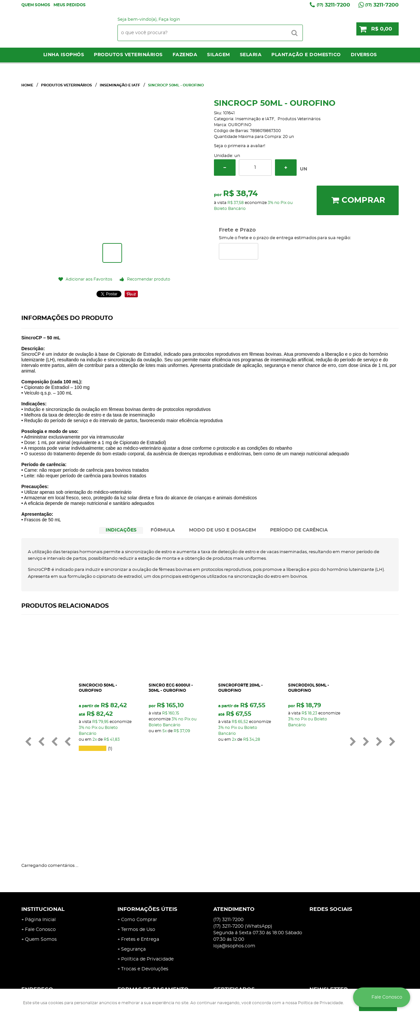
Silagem (218, 55)
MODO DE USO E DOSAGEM (222, 530)
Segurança (133, 879)
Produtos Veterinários (128, 55)
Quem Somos (35, 5)
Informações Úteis (147, 839)
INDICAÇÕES (121, 530)
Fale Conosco (40, 859)
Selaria (251, 55)
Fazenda (185, 55)
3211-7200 (333, 5)
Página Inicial (40, 849)
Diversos (364, 55)
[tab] (121, 530)
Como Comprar (139, 849)
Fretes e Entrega (140, 869)
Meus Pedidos (69, 5)
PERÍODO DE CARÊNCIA (299, 530)
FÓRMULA (163, 530)
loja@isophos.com (234, 875)
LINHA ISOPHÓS (63, 55)
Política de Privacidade (147, 889)
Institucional (43, 839)
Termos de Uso (138, 859)
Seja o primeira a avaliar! (239, 146)
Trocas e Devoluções (144, 898)
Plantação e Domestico (306, 55)
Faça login (169, 19)
